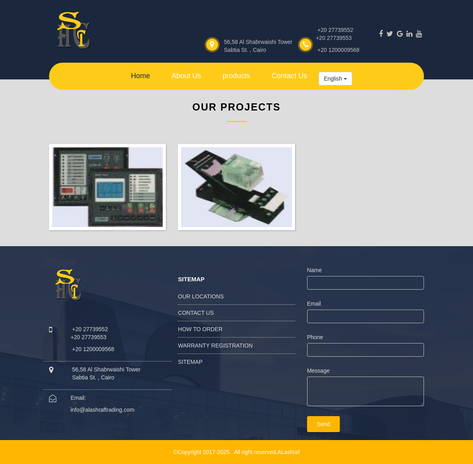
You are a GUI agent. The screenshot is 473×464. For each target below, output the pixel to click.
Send (323, 424)
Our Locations (201, 296)
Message (318, 370)
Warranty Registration (215, 345)
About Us (186, 76)
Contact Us (289, 76)
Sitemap (190, 362)
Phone (315, 337)
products (236, 76)
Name (314, 270)
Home (140, 76)
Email (314, 303)
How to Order (200, 329)
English (335, 78)
